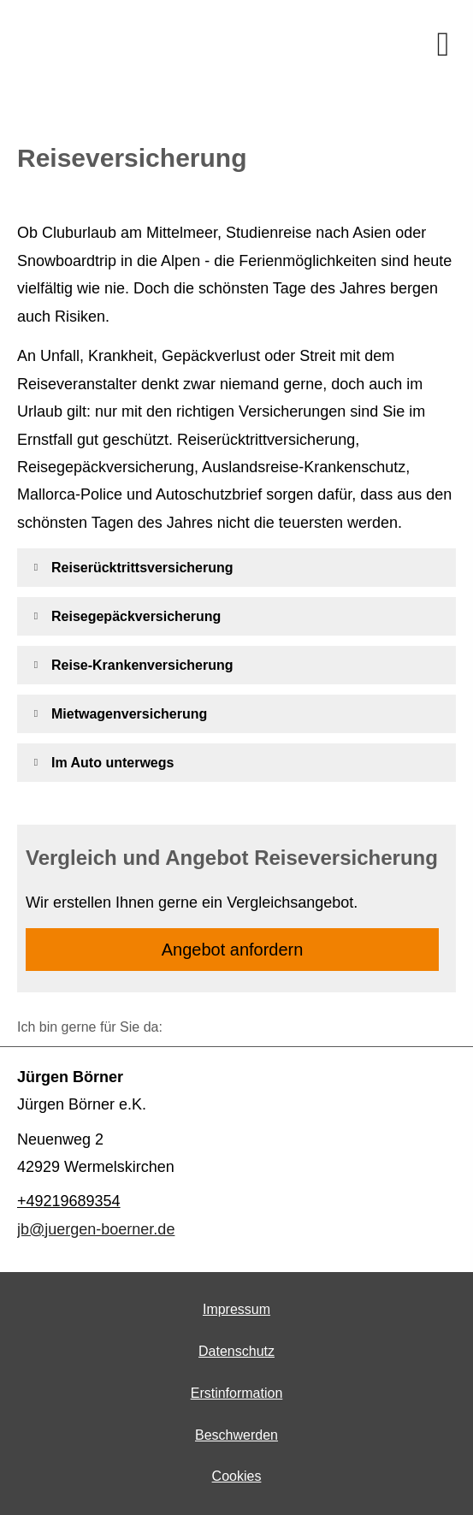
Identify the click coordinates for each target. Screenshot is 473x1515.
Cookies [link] (237, 1476)
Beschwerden (236, 1435)
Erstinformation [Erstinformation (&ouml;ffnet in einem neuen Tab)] (237, 1393)
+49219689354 (69, 1201)
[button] (142, 567)
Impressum (236, 1309)
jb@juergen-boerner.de (95, 1229)
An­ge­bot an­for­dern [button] (233, 949)
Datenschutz (236, 1351)
